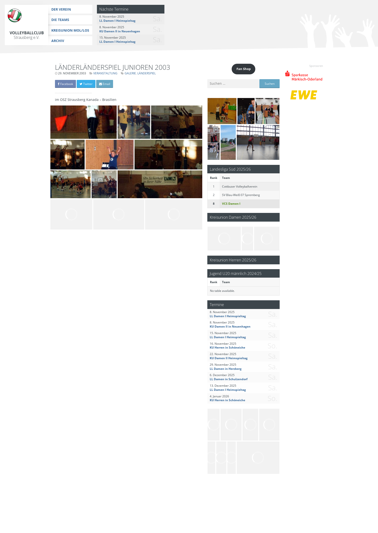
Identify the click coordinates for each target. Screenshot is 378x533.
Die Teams (60, 19)
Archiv (57, 40)
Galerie (130, 73)
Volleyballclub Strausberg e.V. (27, 35)
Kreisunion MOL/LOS (70, 30)
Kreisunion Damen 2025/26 (233, 217)
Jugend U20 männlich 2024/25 (236, 273)
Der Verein (61, 9)
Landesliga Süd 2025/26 (230, 169)
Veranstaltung (105, 73)
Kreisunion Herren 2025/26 (233, 260)
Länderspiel (146, 73)
